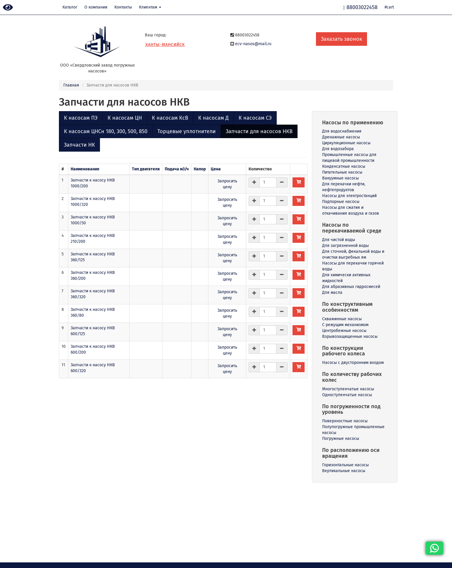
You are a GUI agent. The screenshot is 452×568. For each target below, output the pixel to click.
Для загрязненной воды (345, 245)
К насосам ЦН (125, 118)
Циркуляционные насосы (346, 142)
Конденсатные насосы (343, 166)
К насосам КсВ (170, 118)
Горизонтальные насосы (345, 464)
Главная (71, 85)
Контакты (123, 7)
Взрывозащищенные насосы (350, 336)
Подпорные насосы (340, 201)
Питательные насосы (342, 172)
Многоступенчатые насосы (348, 388)
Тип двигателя (146, 169)
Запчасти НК (79, 145)
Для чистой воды (338, 239)
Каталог (69, 7)
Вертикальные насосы (343, 470)
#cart (389, 7)
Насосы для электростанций (349, 195)
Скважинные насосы (342, 318)
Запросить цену (227, 184)
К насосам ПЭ (81, 118)
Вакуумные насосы (340, 178)
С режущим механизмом (345, 324)
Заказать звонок (341, 39)
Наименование (85, 169)
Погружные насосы (340, 438)
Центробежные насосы (344, 330)
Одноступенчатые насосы (347, 394)
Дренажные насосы (341, 137)
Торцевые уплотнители (186, 131)
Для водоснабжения (341, 131)
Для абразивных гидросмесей (351, 286)
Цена (216, 169)
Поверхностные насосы (345, 420)
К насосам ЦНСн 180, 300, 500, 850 (105, 131)
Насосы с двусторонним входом (353, 362)
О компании (95, 7)
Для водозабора (338, 148)
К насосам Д (213, 118)
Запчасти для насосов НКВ (259, 131)
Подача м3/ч (177, 169)
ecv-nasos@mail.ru (253, 43)
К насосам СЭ (255, 118)
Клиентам (150, 7)
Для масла (332, 292)
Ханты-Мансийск (165, 44)
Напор (200, 169)
